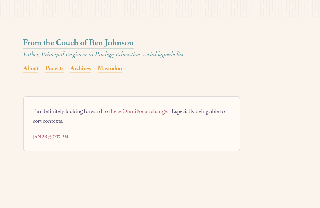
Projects (54, 68)
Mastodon (110, 68)
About (30, 68)
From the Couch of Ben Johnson (78, 42)
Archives (80, 68)
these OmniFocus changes (139, 111)
